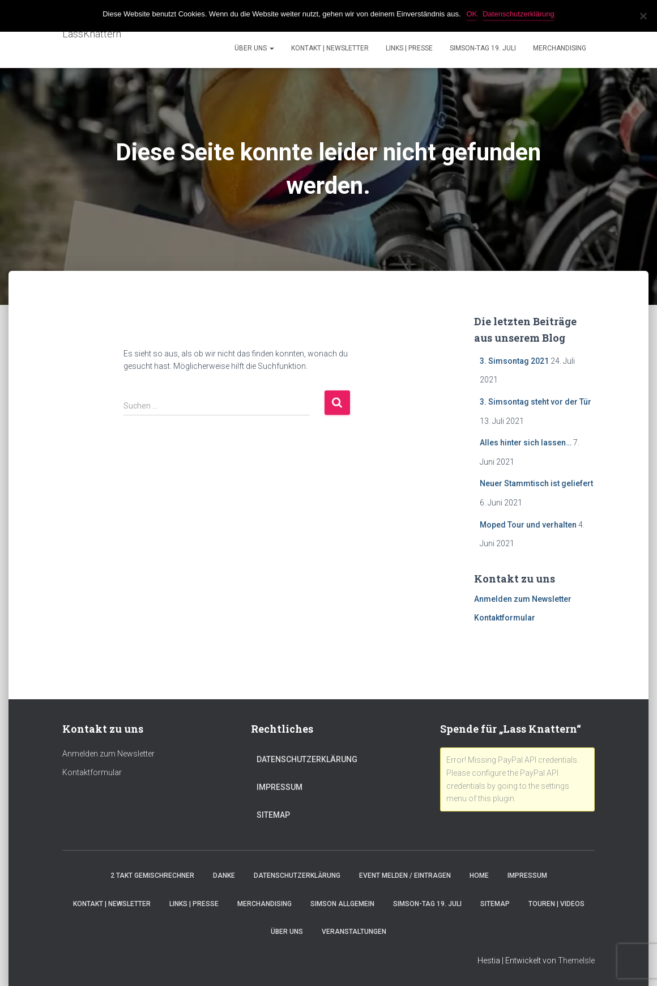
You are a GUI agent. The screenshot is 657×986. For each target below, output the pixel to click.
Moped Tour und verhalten (528, 524)
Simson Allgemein (342, 904)
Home (479, 875)
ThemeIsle (576, 960)
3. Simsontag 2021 (514, 361)
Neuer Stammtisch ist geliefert (536, 483)
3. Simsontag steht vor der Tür (535, 401)
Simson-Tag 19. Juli (483, 48)
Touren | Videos (556, 904)
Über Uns (254, 48)
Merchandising (559, 48)
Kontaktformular (504, 617)
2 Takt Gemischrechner (152, 875)
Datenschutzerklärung (307, 759)
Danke (224, 875)
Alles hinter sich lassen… (525, 442)
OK (472, 14)
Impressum (279, 787)
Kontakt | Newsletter (330, 48)
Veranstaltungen (354, 932)
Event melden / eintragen (405, 875)
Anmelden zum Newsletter (522, 599)
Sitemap (273, 814)
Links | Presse (409, 48)
